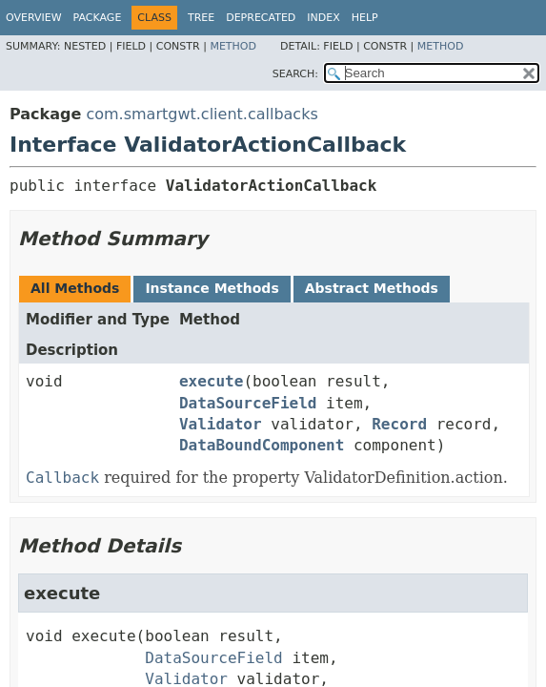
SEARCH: (295, 74)
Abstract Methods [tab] (371, 288)
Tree (201, 17)
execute (211, 381)
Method (233, 46)
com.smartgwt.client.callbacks (201, 114)
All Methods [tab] (74, 288)
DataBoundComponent (261, 445)
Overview (34, 17)
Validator (220, 424)
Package (97, 17)
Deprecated (260, 17)
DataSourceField (248, 403)
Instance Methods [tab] (211, 288)
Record (399, 424)
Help (365, 17)
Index (323, 17)
